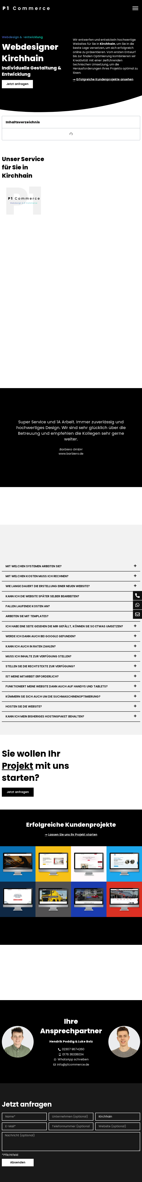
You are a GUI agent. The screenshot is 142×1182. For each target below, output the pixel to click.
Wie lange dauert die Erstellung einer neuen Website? (48, 586)
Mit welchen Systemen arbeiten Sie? (34, 566)
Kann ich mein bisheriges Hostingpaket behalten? (45, 717)
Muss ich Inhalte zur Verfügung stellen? (38, 656)
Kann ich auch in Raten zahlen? (31, 646)
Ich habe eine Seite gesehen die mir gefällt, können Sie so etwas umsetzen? (64, 626)
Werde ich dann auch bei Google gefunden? (41, 636)
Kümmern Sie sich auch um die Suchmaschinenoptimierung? (53, 697)
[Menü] (135, 8)
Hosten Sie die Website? (24, 707)
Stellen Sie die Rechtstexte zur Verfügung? (40, 667)
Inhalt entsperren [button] (117, 1167)
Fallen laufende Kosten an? (28, 606)
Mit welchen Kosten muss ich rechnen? (37, 576)
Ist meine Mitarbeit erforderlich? (32, 676)
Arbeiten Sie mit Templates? (27, 616)
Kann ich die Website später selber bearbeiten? (42, 596)
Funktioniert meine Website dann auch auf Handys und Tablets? (57, 686)
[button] (71, 566)
